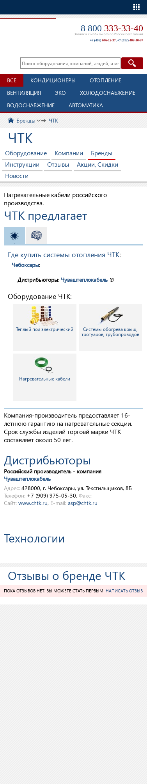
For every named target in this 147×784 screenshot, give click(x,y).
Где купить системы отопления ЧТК (63, 254)
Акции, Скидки (97, 164)
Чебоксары (25, 264)
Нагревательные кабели (44, 368)
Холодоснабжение (107, 92)
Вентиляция (24, 92)
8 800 (112, 28)
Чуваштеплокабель (84, 279)
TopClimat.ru (27, 30)
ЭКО (60, 92)
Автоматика (86, 105)
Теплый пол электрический (44, 318)
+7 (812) (130, 40)
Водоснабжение (31, 105)
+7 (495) (102, 40)
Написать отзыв (124, 590)
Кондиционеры (53, 80)
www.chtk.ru (33, 503)
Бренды (101, 153)
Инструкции (22, 164)
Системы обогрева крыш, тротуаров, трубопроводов (110, 321)
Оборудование (26, 153)
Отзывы (58, 164)
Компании (69, 153)
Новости (16, 175)
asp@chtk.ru (82, 503)
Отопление (105, 80)
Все (11, 80)
